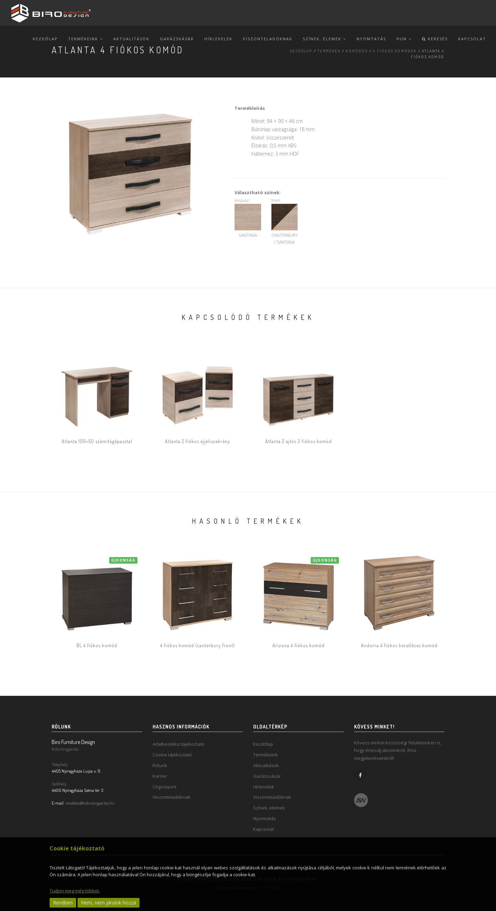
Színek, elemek (324, 38)
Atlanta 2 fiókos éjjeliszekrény (197, 441)
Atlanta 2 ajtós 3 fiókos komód (298, 441)
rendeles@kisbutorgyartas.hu (89, 803)
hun (404, 38)
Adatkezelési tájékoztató (179, 744)
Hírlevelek (218, 38)
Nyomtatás (371, 38)
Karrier (160, 776)
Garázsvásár (177, 38)
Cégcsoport (164, 787)
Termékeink (85, 38)
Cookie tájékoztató (172, 755)
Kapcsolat (472, 38)
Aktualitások (131, 38)
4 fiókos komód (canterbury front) (197, 645)
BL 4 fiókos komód (96, 645)
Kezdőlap (45, 38)
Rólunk (160, 765)
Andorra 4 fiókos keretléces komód (399, 645)
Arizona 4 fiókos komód (298, 645)
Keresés (435, 38)
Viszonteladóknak (267, 38)
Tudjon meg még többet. (75, 891)
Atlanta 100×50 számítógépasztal (97, 441)
